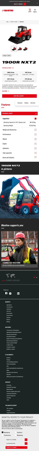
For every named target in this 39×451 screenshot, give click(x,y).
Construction (10, 307)
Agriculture (9, 305)
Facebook (5, 293)
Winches (9, 374)
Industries (9, 309)
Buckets (8, 357)
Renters (8, 319)
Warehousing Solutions (12, 340)
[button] (35, 10)
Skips (8, 370)
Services (7, 382)
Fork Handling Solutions (12, 362)
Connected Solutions (11, 393)
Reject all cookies (16, 439)
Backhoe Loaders (11, 349)
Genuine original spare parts (13, 391)
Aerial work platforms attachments (15, 368)
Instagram (11, 293)
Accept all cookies (16, 447)
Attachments (9, 355)
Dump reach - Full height (28, 74)
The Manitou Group (11, 405)
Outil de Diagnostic (11, 395)
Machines (8, 327)
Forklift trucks (10, 345)
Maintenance (10, 389)
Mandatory (7, 432)
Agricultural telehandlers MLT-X (14, 332)
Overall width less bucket (28, 81)
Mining (8, 321)
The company (10, 408)
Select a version (20, 4)
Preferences (7, 435)
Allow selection (16, 443)
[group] (19, 249)
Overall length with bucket (11, 81)
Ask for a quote (25, 96)
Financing (9, 385)
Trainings (9, 397)
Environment (10, 315)
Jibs (8, 366)
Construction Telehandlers (13, 330)
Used (8, 400)
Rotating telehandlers (12, 334)
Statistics (19, 432)
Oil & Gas (9, 311)
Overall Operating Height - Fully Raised (11, 75)
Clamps (8, 360)
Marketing (20, 435)
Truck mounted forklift (12, 343)
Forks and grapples (11, 364)
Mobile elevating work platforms (14, 338)
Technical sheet (6, 67)
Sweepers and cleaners (12, 372)
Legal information (11, 412)
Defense (9, 317)
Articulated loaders (11, 336)
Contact (8, 410)
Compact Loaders (11, 347)
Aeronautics (9, 313)
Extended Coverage (11, 387)
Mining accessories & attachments (15, 376)
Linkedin (19, 293)
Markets (7, 302)
